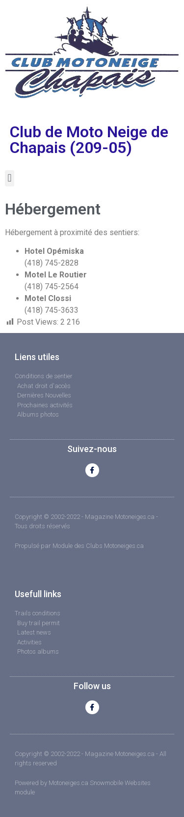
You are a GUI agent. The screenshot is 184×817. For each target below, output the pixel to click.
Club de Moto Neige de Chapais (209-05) (89, 139)
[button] (9, 178)
